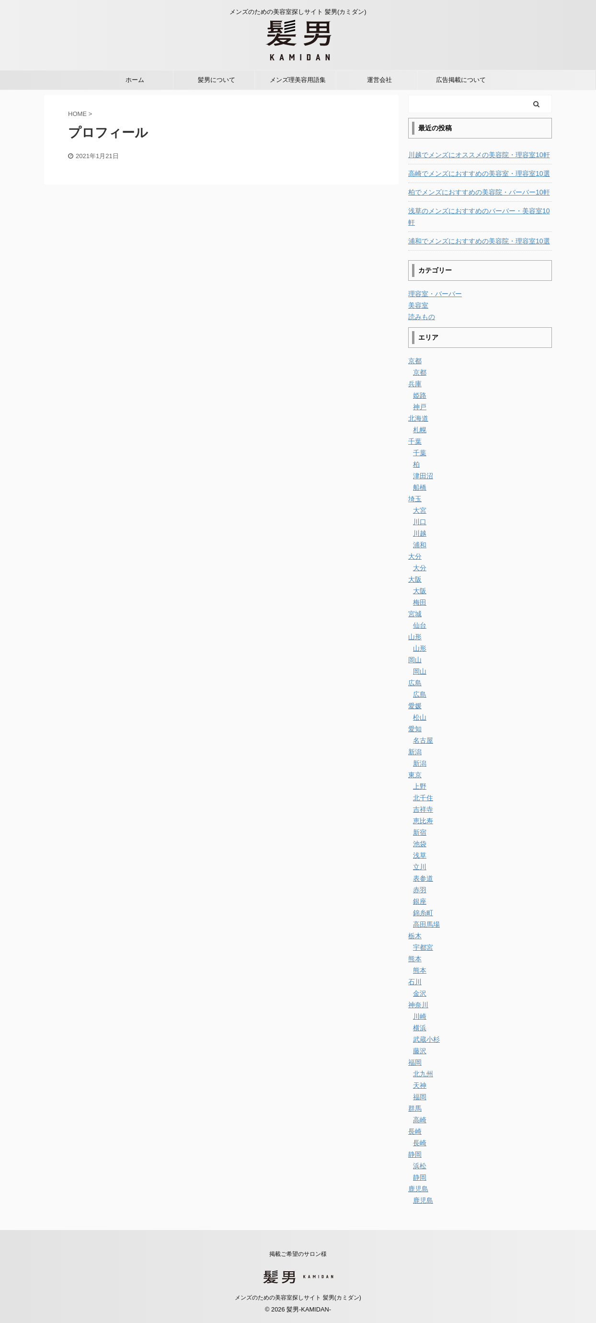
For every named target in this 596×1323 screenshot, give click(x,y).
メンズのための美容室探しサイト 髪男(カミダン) (298, 1297)
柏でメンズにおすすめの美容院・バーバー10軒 (479, 192)
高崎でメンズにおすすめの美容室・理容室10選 (479, 173)
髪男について (216, 79)
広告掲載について (461, 79)
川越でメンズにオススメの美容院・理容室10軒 (479, 155)
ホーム (135, 79)
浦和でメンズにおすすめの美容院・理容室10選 (479, 241)
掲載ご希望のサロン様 (298, 1254)
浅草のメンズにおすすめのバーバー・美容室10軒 (479, 216)
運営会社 (379, 79)
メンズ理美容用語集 (298, 79)
